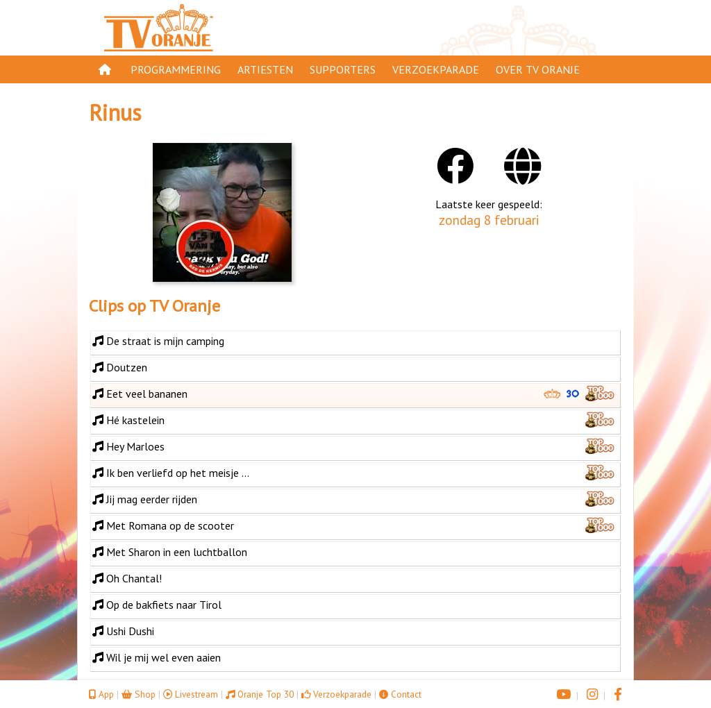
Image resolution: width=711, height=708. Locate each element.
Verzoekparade (435, 69)
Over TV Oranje (538, 69)
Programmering (176, 69)
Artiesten (265, 69)
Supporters (343, 69)
